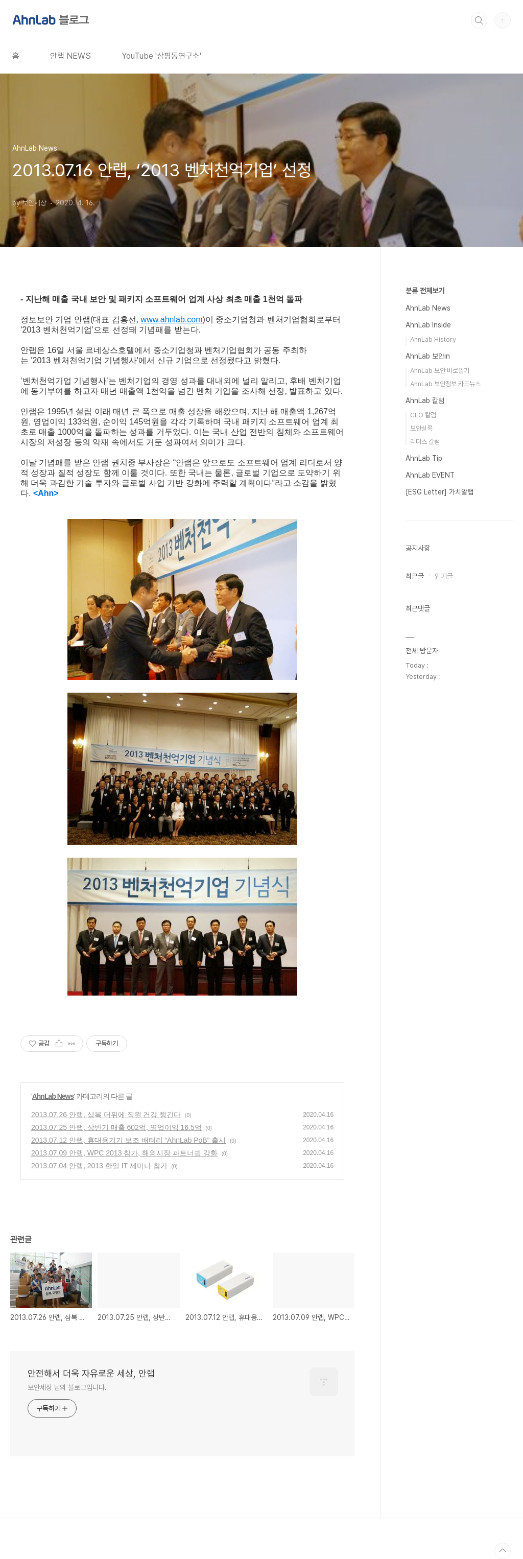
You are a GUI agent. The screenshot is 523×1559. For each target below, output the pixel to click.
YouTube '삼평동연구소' (161, 56)
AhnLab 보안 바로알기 (439, 370)
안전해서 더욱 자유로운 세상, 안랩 (91, 1373)
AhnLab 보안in (428, 356)
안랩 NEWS (70, 56)
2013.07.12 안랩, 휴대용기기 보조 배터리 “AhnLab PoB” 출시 (128, 1140)
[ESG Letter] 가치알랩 (439, 492)
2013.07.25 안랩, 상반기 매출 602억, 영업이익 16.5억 (116, 1127)
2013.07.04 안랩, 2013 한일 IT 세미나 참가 (99, 1166)
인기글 (444, 576)
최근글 (415, 576)
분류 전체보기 (425, 291)
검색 (479, 20)
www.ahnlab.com (172, 319)
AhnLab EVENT (430, 475)
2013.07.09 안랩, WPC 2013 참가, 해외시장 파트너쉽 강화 (124, 1153)
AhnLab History (433, 339)
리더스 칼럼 (425, 441)
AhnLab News (53, 1096)
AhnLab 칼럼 (425, 400)
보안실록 (421, 428)
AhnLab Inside (428, 325)
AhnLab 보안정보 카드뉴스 (445, 384)
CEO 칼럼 (423, 415)
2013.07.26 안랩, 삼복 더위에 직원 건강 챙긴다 (106, 1115)
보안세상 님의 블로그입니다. (67, 1387)
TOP (502, 1551)
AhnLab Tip (424, 458)
